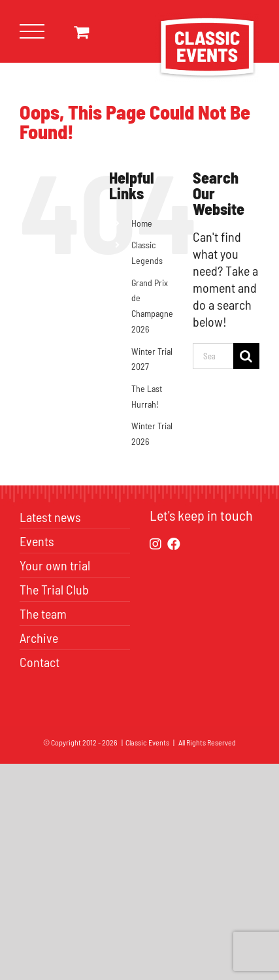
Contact (39, 662)
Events (37, 541)
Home (141, 223)
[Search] (246, 356)
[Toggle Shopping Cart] (81, 32)
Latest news (50, 517)
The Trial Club (54, 589)
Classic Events (147, 742)
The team (43, 613)
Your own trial (55, 565)
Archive (39, 637)
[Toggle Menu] (32, 31)
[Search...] (213, 356)
